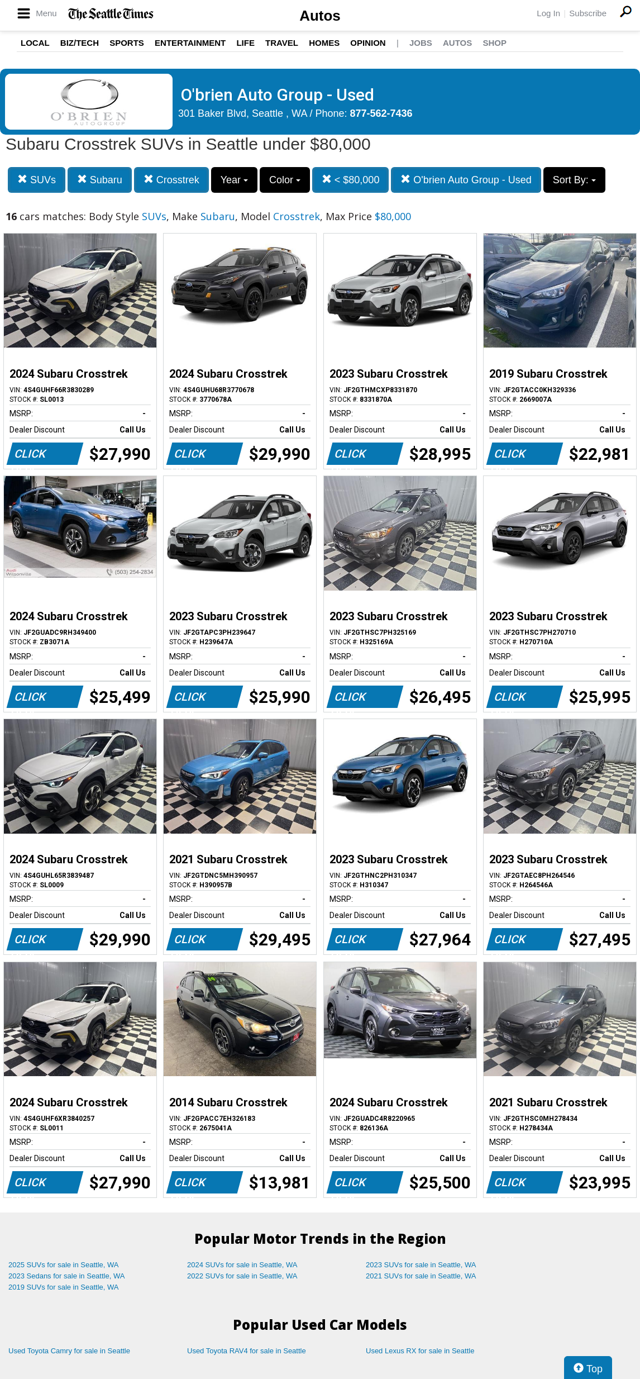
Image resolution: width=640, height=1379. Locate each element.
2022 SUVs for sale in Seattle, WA (242, 1276)
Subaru (99, 180)
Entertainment (190, 42)
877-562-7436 (381, 113)
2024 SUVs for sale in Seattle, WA (242, 1265)
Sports (126, 42)
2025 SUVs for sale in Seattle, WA (63, 1265)
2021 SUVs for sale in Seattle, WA (421, 1276)
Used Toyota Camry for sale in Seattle (69, 1351)
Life (245, 42)
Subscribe (587, 13)
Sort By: (574, 180)
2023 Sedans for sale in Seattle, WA (66, 1276)
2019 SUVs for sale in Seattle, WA (63, 1287)
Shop (495, 42)
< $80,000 (351, 180)
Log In (548, 13)
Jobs (420, 42)
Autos (320, 15)
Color (284, 180)
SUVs (36, 180)
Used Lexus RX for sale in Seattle (420, 1351)
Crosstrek (171, 180)
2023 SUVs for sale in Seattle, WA (421, 1265)
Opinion (367, 42)
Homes (324, 42)
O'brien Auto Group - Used (466, 180)
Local (35, 42)
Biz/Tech (79, 42)
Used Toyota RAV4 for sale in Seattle (246, 1351)
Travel (281, 42)
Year (234, 180)
